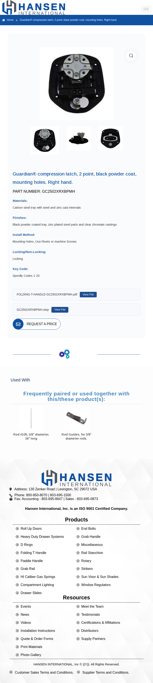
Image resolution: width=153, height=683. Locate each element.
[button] (131, 56)
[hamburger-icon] (146, 9)
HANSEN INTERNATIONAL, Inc (56, 664)
